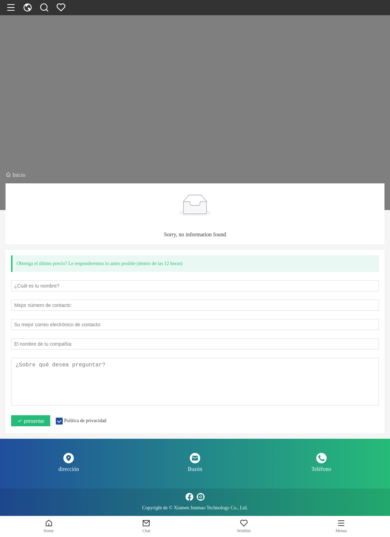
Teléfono (321, 469)
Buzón (195, 469)
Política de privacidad (85, 420)
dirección (69, 469)
